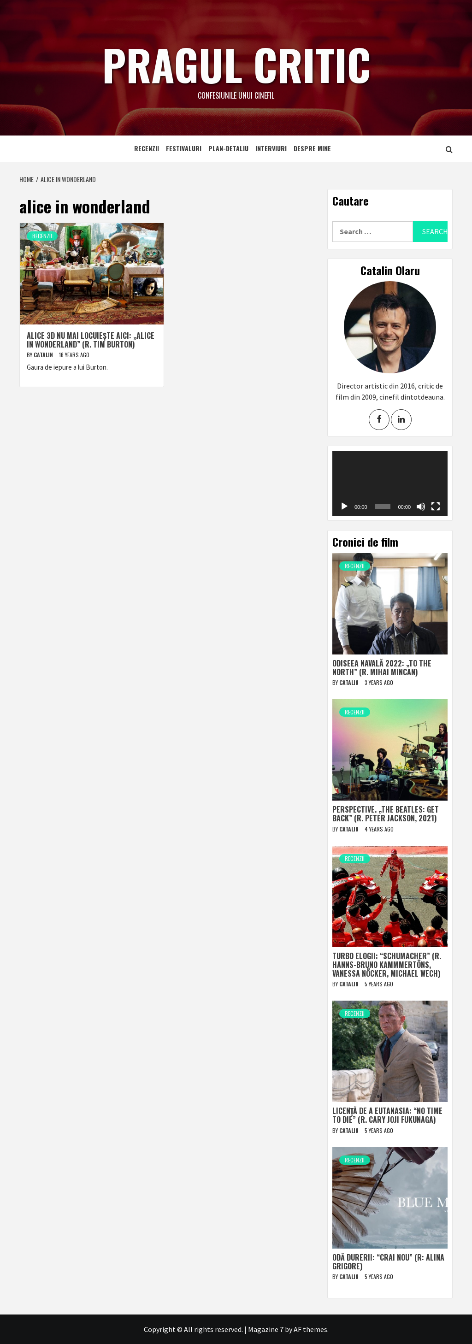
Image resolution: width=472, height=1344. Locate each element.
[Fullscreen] (435, 506)
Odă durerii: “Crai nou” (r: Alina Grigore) (388, 1262)
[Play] (344, 506)
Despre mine (312, 148)
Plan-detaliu (228, 148)
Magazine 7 (265, 1329)
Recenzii (146, 148)
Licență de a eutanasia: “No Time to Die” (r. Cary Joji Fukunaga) (387, 1115)
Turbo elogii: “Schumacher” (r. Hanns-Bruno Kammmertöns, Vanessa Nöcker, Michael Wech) (386, 964)
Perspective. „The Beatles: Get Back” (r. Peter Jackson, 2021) (385, 814)
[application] (390, 483)
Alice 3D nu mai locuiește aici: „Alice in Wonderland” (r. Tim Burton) (90, 340)
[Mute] (420, 506)
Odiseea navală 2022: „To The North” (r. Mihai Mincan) (381, 668)
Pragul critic (236, 62)
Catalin (44, 355)
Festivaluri (183, 148)
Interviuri (271, 148)
